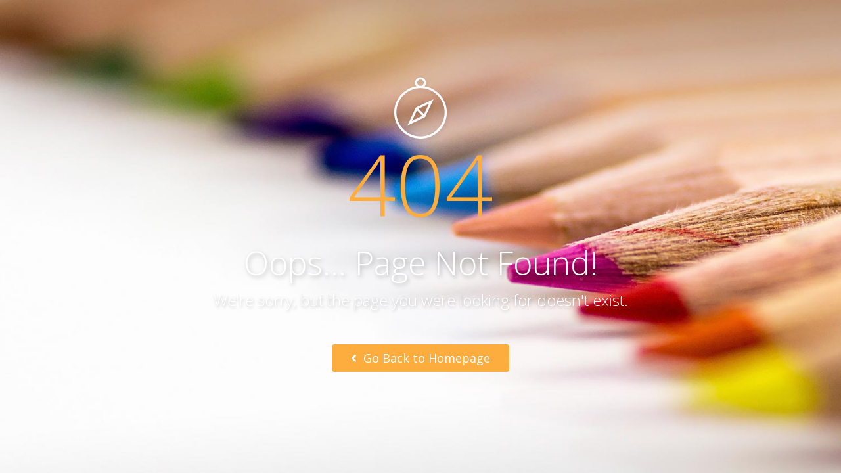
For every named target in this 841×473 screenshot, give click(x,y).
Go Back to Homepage (420, 358)
